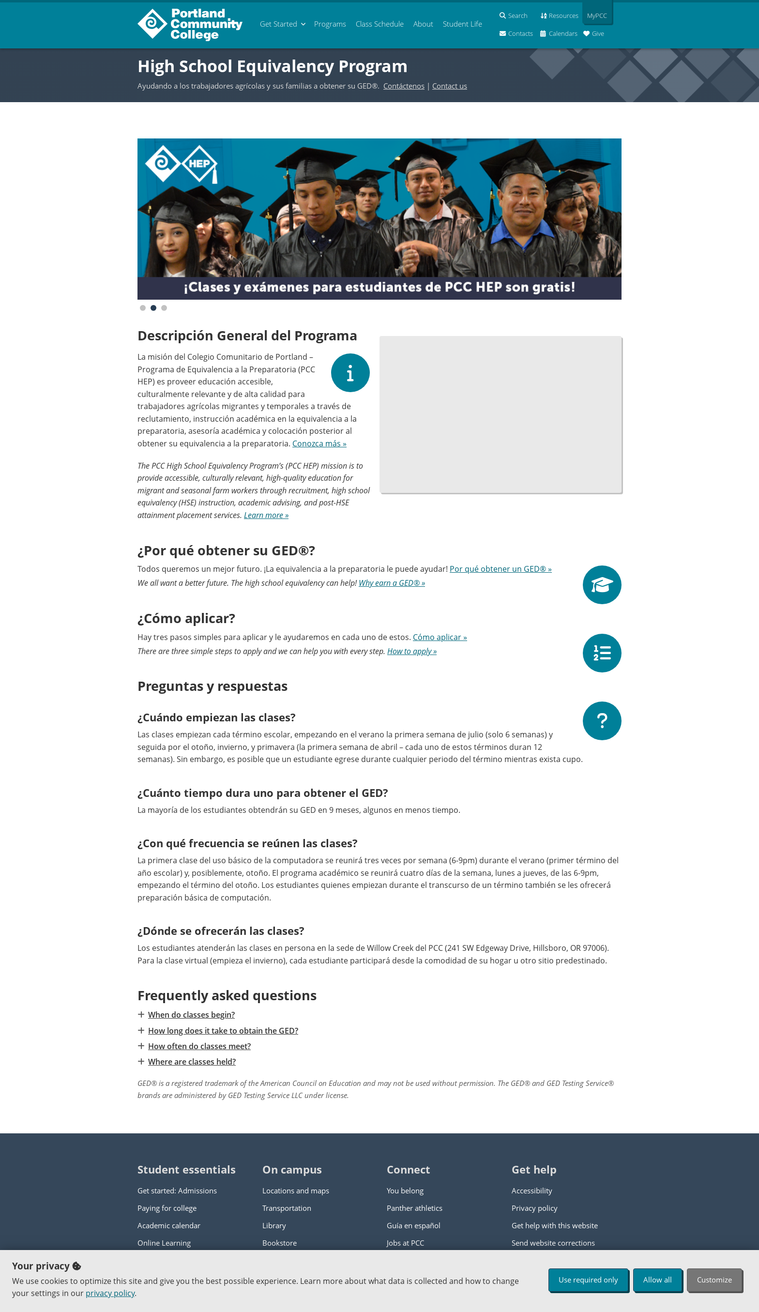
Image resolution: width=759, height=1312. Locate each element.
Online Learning (164, 1243)
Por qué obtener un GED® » (501, 569)
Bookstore (279, 1243)
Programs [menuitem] (330, 24)
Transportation (286, 1208)
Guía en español (413, 1225)
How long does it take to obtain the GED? (222, 1030)
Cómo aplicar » (440, 637)
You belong (405, 1190)
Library (274, 1225)
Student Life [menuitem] (462, 24)
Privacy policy (535, 1208)
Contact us (449, 86)
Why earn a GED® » (392, 583)
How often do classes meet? (199, 1046)
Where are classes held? (191, 1061)
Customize (714, 1279)
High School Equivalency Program (272, 66)
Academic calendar (168, 1225)
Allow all (657, 1279)
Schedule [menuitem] (380, 24)
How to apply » (412, 651)
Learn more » (266, 515)
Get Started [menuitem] (278, 24)
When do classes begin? (191, 1014)
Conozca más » (319, 443)
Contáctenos (404, 86)
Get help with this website (555, 1225)
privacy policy (110, 1293)
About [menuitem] (423, 24)
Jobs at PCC (405, 1243)
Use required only (588, 1279)
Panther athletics (414, 1208)
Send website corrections (553, 1243)
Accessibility (532, 1190)
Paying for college (167, 1208)
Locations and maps (295, 1190)
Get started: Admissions (177, 1190)
